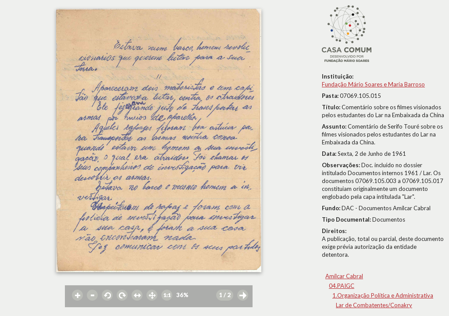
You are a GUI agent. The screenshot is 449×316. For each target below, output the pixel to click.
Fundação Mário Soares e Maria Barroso (373, 84)
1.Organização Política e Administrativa (382, 295)
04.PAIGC (341, 285)
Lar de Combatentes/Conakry (374, 305)
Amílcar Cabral (344, 276)
